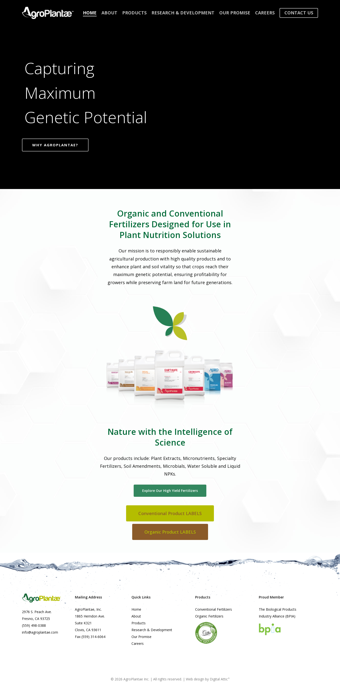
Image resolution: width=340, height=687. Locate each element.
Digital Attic (220, 679)
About (136, 616)
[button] (170, 491)
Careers (137, 643)
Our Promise (141, 636)
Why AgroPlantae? (55, 144)
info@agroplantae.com (40, 632)
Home (136, 609)
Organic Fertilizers (209, 616)
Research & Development (151, 629)
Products (138, 623)
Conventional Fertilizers (213, 609)
